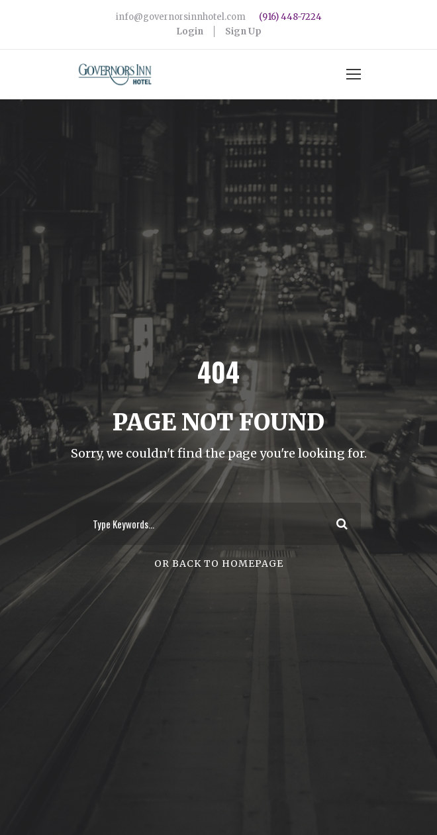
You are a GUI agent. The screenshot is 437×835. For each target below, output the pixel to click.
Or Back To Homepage (218, 563)
